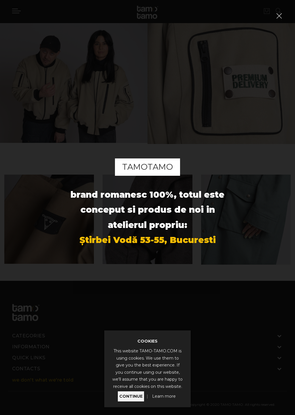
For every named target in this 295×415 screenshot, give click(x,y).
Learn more (164, 396)
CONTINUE (131, 396)
